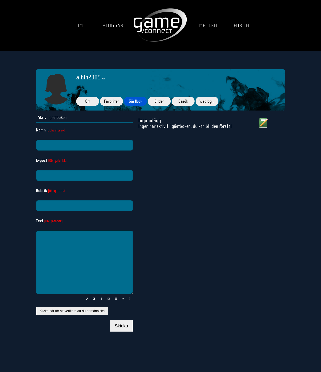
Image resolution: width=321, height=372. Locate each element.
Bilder (159, 101)
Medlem (208, 25)
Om (79, 25)
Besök (183, 101)
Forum (241, 25)
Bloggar (112, 25)
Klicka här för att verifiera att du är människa (72, 311)
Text (49, 221)
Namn (50, 130)
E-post (51, 160)
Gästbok (135, 101)
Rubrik (51, 190)
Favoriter (111, 101)
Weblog (207, 101)
